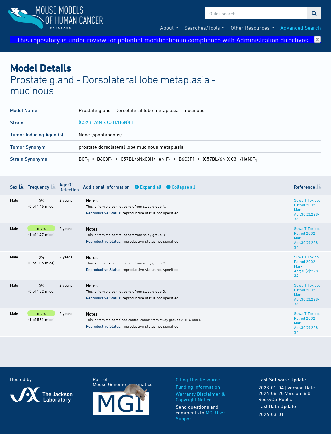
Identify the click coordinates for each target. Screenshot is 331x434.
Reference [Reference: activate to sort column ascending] (304, 187)
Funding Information (198, 387)
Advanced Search (300, 28)
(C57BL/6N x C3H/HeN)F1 (106, 122)
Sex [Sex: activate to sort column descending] (13, 187)
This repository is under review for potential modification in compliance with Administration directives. (169, 39)
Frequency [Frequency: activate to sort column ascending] (38, 187)
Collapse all (183, 187)
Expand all (150, 187)
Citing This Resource (198, 379)
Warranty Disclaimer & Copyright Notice (200, 397)
